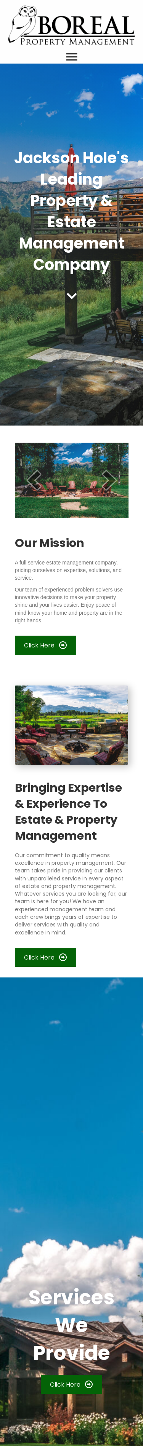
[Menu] (71, 57)
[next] (109, 480)
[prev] (34, 480)
